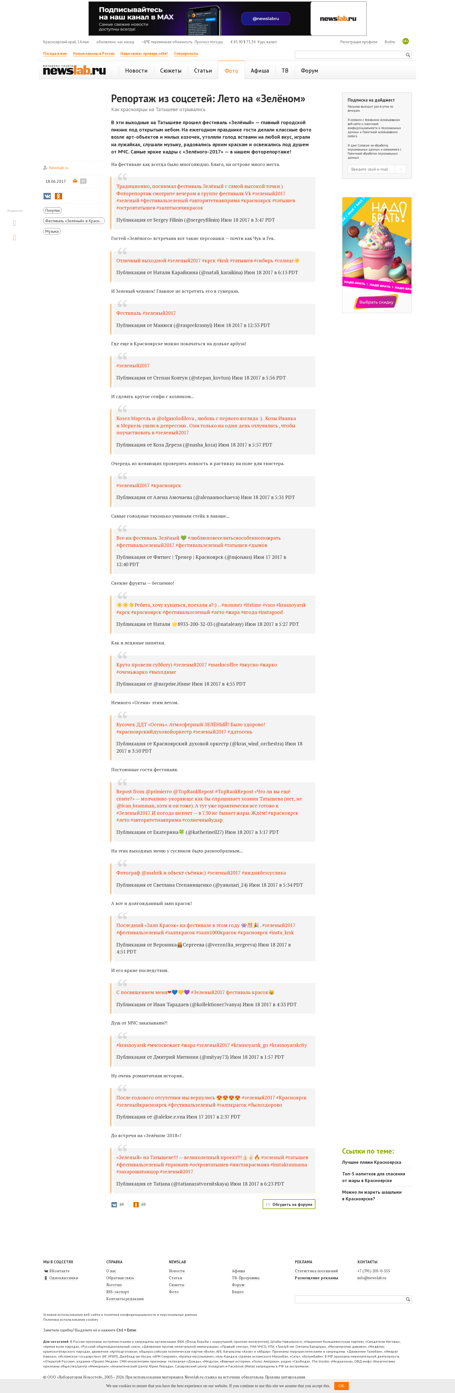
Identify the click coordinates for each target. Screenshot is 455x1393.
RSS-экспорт (117, 1291)
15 (83, 181)
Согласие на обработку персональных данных (368, 147)
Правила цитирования (285, 1377)
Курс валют (267, 41)
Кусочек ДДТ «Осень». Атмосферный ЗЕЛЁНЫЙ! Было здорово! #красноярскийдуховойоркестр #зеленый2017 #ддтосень (190, 728)
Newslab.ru (58, 167)
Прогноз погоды (209, 41)
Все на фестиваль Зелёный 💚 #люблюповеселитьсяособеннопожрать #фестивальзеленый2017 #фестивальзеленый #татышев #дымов (198, 541)
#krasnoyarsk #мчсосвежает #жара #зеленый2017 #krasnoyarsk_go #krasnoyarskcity (211, 1045)
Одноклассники (60, 1277)
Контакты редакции (125, 1298)
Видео (238, 1291)
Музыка (52, 231)
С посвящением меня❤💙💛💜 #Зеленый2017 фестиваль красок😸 (195, 992)
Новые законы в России (93, 53)
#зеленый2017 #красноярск (148, 485)
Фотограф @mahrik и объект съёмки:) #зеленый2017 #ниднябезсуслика (201, 872)
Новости (177, 1270)
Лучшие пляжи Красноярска (371, 1162)
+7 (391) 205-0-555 (374, 1270)
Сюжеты (176, 1284)
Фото (174, 1291)
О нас (111, 1270)
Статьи (175, 1277)
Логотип (114, 1284)
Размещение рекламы (316, 1277)
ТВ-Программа (245, 1277)
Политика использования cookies (70, 1319)
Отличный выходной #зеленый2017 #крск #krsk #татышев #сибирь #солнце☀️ (208, 260)
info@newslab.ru (372, 1277)
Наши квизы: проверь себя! (144, 53)
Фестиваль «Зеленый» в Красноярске (75, 220)
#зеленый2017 (133, 365)
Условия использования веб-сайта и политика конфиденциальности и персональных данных (120, 1314)
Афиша (238, 1270)
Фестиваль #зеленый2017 (146, 313)
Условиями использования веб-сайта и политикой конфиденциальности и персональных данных (374, 126)
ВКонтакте (56, 1270)
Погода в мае (55, 53)
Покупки (52, 210)
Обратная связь (120, 1277)
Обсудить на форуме (292, 1204)
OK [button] (341, 1386)
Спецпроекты (186, 53)
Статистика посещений (316, 1270)
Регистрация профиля (358, 41)
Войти (390, 41)
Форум (238, 1284)
